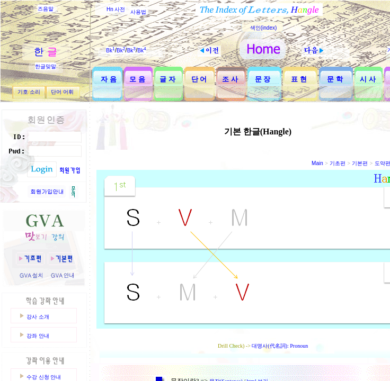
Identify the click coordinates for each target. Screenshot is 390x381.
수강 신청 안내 (43, 377)
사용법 (138, 12)
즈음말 (46, 9)
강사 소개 (37, 317)
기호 (22, 92)
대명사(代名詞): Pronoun (280, 346)
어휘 (68, 92)
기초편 (337, 163)
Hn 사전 (116, 9)
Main (317, 163)
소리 (35, 92)
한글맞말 (45, 66)
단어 (56, 92)
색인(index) (263, 28)
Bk (110, 50)
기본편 (360, 163)
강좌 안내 (37, 336)
